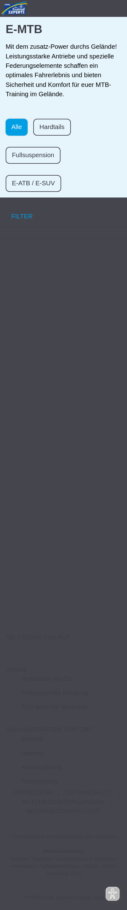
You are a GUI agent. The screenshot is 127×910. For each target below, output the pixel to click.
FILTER (16, 216)
